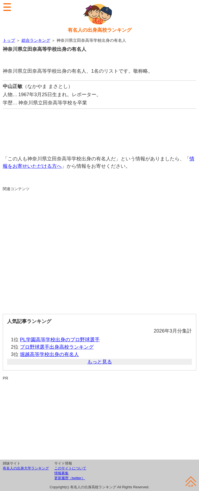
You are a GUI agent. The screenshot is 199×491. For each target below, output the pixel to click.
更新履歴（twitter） (69, 478)
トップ (9, 40)
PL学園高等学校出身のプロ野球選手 (60, 339)
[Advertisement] (99, 129)
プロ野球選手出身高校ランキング (57, 347)
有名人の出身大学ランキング (26, 468)
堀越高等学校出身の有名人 (49, 354)
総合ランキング (36, 40)
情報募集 (61, 473)
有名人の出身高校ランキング (100, 30)
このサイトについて (70, 468)
